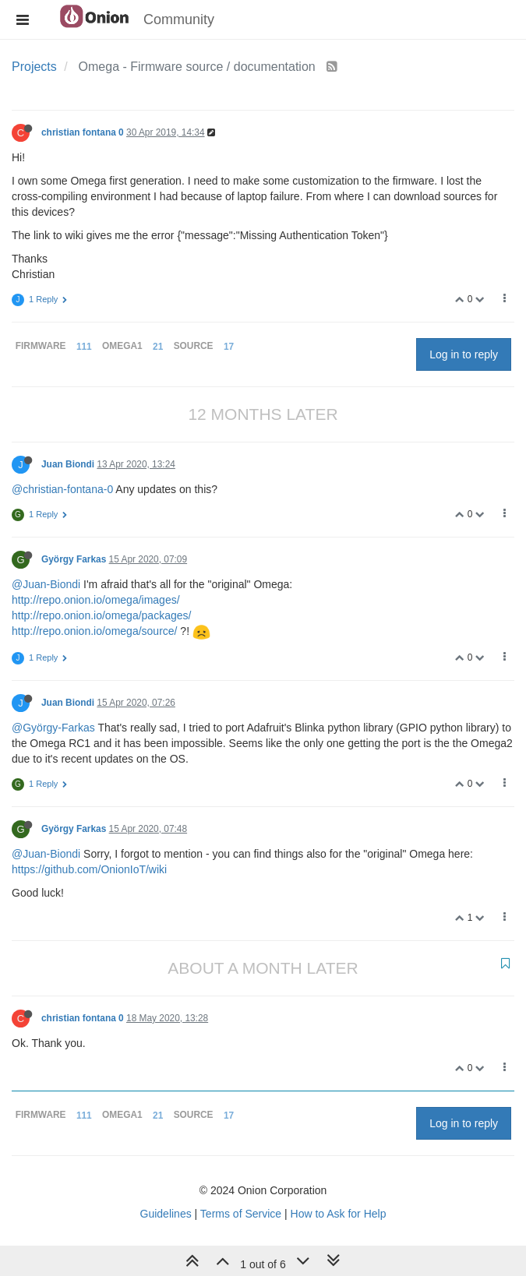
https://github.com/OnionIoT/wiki (89, 869)
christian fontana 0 (82, 132)
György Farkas (73, 559)
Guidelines (166, 1213)
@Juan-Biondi (46, 584)
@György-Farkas (53, 727)
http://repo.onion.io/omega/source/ (94, 631)
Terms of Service (240, 1213)
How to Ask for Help (339, 1213)
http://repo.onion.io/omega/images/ (96, 600)
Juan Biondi (67, 464)
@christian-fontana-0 (62, 489)
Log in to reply (463, 354)
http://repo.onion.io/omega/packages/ (101, 615)
